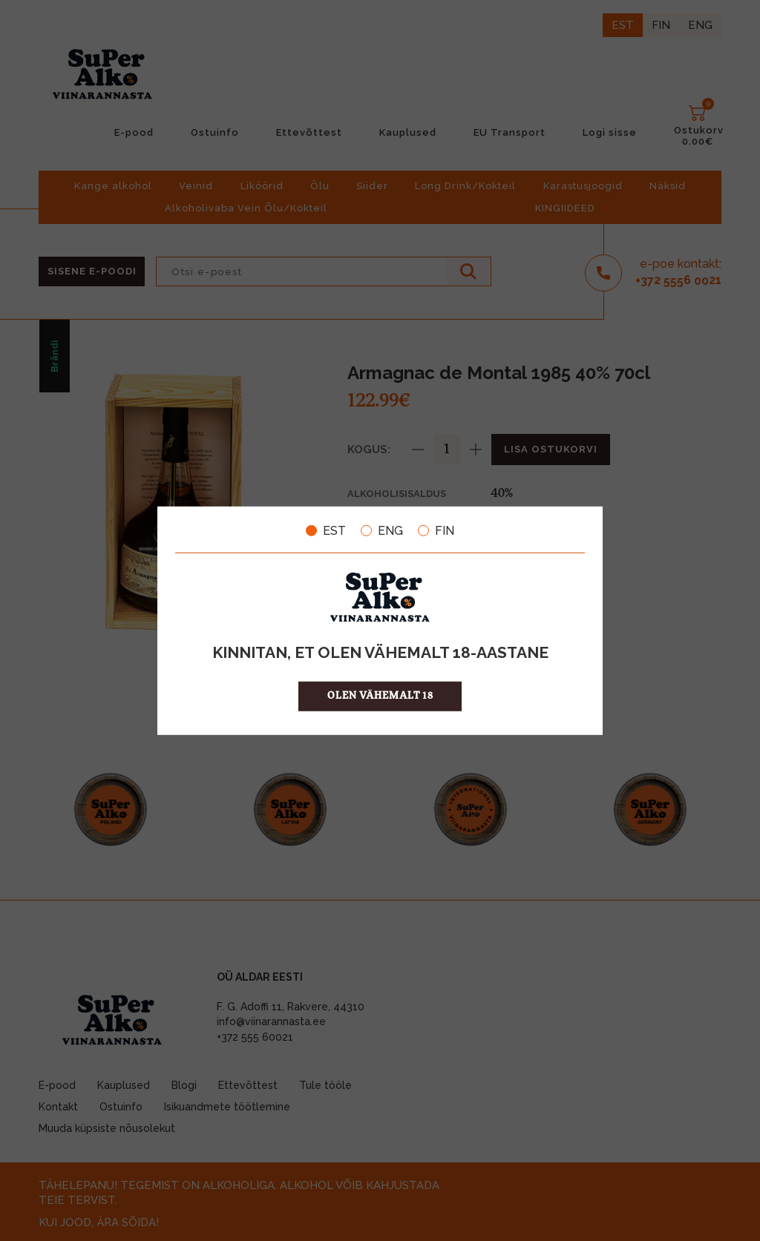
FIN (436, 530)
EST (326, 530)
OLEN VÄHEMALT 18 (380, 696)
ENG (382, 530)
